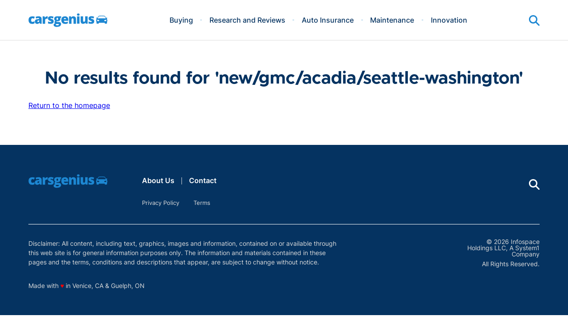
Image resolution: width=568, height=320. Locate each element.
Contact (203, 180)
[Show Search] (534, 20)
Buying (181, 20)
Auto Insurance (328, 20)
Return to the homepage (69, 105)
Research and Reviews (247, 20)
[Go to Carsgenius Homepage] (67, 20)
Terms (201, 202)
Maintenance (392, 20)
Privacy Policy (160, 202)
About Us (158, 180)
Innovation (449, 20)
